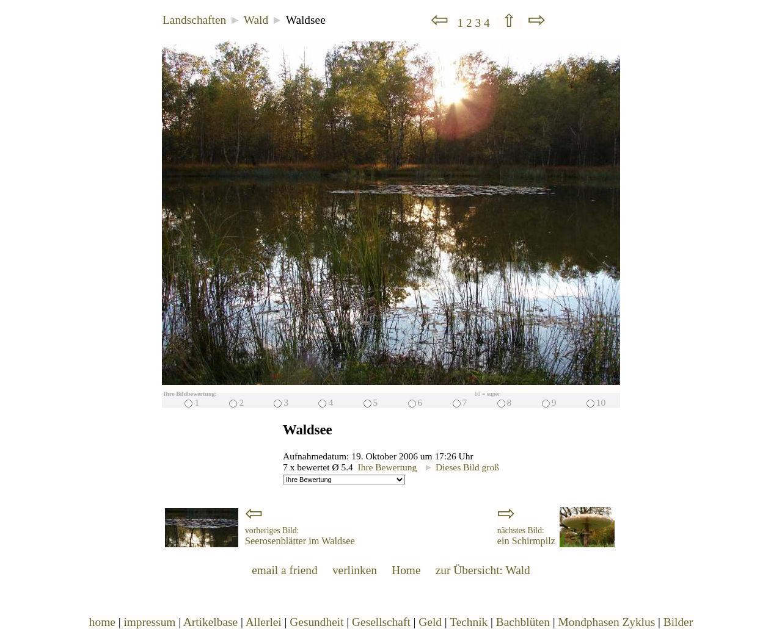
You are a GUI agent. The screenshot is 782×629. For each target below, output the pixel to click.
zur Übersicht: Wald (483, 570)
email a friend (285, 570)
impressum (149, 622)
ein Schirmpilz (526, 536)
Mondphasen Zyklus (607, 622)
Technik (469, 622)
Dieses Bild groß (461, 467)
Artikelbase (210, 622)
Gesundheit (316, 622)
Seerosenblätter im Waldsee (300, 536)
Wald (256, 19)
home (102, 622)
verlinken (354, 570)
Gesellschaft (381, 622)
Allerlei (264, 622)
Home (406, 570)
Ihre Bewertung (387, 467)
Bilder (678, 622)
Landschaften (194, 19)
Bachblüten (523, 622)
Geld (430, 622)
